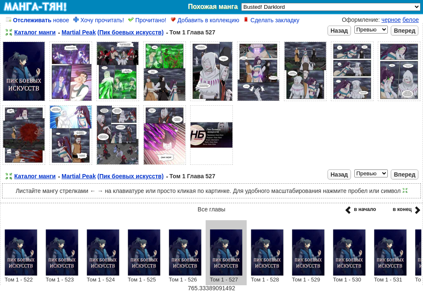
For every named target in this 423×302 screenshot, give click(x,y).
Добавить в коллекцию (204, 20)
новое (37, 20)
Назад (339, 30)
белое (410, 19)
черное (391, 19)
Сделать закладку (271, 20)
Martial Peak (79, 32)
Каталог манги (35, 32)
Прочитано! (147, 20)
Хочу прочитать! (98, 20)
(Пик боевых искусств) (131, 32)
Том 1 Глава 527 (192, 32)
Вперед (404, 30)
